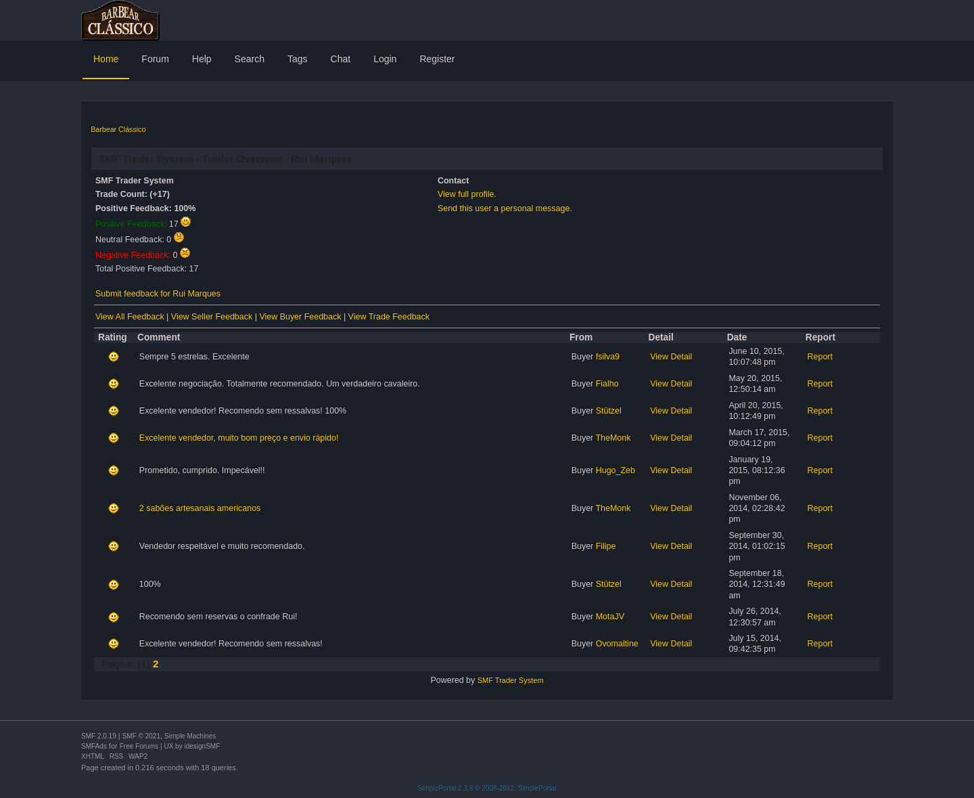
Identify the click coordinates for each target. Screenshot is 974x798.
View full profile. (467, 194)
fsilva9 (608, 356)
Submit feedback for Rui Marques (158, 293)
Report (820, 356)
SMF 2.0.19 (98, 736)
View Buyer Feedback (300, 317)
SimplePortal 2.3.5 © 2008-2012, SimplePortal (487, 788)
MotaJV (610, 616)
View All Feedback (129, 317)
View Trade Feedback (389, 317)
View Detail (671, 356)
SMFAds (94, 746)
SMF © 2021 (141, 736)
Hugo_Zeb (615, 470)
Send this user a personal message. (505, 208)
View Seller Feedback (211, 317)
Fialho (607, 384)
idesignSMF (202, 746)
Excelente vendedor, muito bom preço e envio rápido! (239, 438)
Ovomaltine (617, 643)
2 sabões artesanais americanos (200, 508)
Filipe (606, 546)
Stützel (609, 411)
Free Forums (139, 746)
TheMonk (612, 438)
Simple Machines (190, 736)
